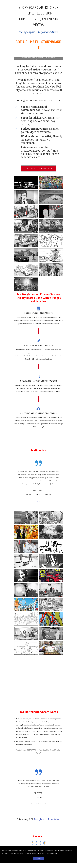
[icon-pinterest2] (41, 843)
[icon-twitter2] (37, 843)
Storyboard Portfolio (46, 819)
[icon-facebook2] (33, 843)
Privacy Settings (51, 853)
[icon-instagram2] (44, 843)
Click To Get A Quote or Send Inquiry (38, 168)
